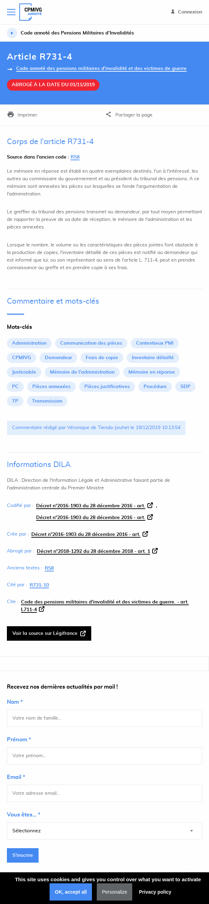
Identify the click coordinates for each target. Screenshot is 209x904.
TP (15, 401)
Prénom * (19, 739)
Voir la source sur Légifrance (49, 633)
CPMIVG (21, 357)
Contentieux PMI (155, 343)
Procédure (155, 386)
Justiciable (24, 372)
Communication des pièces (91, 343)
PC (15, 386)
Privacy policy (155, 892)
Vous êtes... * (23, 814)
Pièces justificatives (107, 386)
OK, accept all (71, 892)
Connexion (186, 11)
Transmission (47, 401)
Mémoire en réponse (151, 372)
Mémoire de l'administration (82, 372)
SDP (185, 386)
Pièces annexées (51, 386)
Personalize (114, 892)
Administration (29, 343)
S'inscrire (22, 855)
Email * (16, 777)
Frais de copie (102, 357)
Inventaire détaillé (153, 357)
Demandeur (58, 357)
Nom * (15, 702)
